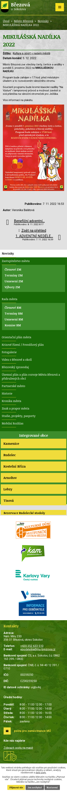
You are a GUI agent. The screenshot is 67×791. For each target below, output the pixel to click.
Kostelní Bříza (14, 466)
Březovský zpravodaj (15, 367)
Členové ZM (13, 269)
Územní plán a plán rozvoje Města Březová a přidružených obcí (31, 376)
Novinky (43, 21)
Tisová (8, 500)
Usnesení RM (14, 319)
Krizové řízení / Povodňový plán (23, 345)
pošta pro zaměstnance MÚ (32, 731)
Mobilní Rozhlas (12, 423)
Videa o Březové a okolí (17, 360)
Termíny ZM (14, 275)
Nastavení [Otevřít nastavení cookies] (52, 787)
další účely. (41, 772)
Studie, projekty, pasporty (19, 416)
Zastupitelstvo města (16, 261)
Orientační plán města (16, 337)
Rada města (9, 299)
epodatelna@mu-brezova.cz (37, 649)
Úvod (6, 21)
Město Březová (23, 21)
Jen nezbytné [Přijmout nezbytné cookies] (35, 787)
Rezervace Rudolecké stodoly (24, 513)
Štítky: (7, 53)
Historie (7, 393)
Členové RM (13, 308)
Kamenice (11, 443)
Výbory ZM (12, 287)
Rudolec (9, 455)
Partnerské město (13, 386)
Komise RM (13, 325)
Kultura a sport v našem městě (31, 53)
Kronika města (11, 401)
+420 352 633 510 (31, 646)
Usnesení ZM (14, 281)
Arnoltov (10, 478)
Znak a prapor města (15, 408)
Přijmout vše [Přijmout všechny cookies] (16, 787)
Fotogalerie (9, 352)
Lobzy (7, 489)
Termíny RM (14, 313)
